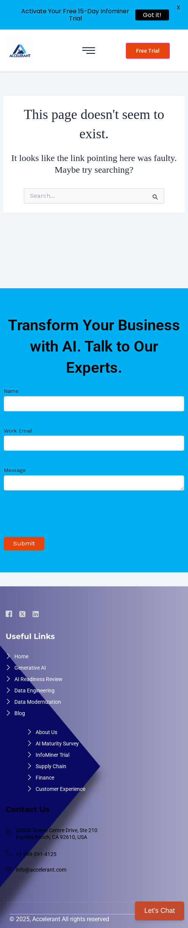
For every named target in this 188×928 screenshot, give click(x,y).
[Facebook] (10, 614)
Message (94, 479)
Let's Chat (159, 910)
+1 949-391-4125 (36, 854)
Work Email (94, 439)
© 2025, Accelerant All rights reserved (59, 919)
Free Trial (148, 51)
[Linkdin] (37, 614)
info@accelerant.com (41, 870)
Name (94, 399)
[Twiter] (23, 614)
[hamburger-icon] (88, 50)
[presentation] (61, 518)
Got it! (152, 15)
